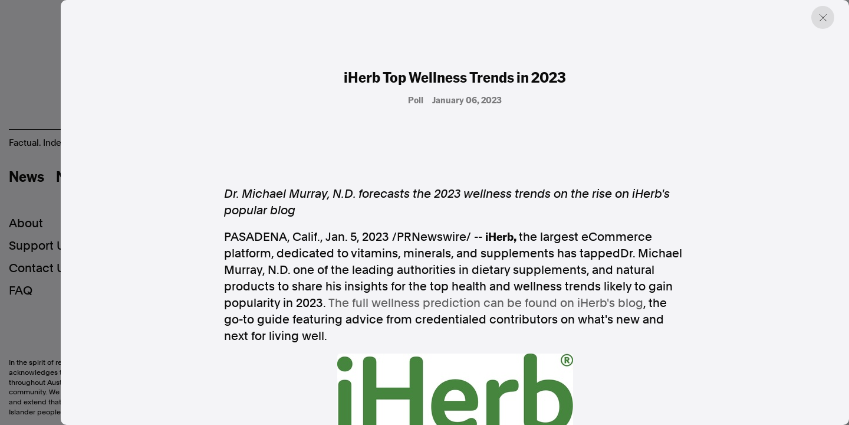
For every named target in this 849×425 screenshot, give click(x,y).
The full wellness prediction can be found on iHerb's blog (485, 303)
